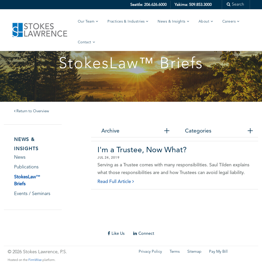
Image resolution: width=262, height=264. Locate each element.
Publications (26, 167)
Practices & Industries (126, 21)
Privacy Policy (150, 252)
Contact (84, 42)
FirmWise (35, 260)
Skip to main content (19, 3)
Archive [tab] (110, 131)
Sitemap (194, 252)
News (20, 157)
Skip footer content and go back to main (41, 224)
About (204, 21)
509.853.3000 (200, 4)
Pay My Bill (218, 252)
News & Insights (171, 21)
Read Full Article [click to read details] (115, 181)
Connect (143, 233)
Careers (229, 21)
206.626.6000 (155, 4)
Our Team (86, 21)
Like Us (116, 233)
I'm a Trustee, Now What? (142, 149)
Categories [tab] (198, 131)
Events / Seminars (32, 193)
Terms (175, 252)
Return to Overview (31, 111)
